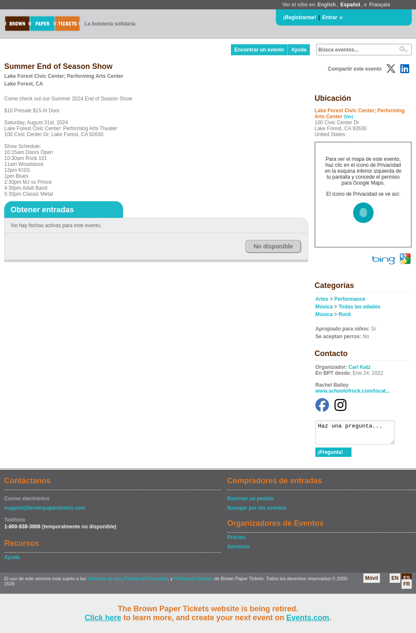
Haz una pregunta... (359, 434)
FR (406, 588)
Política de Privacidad (146, 582)
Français (379, 5)
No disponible (273, 246)
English (327, 5)
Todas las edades (359, 307)
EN (395, 582)
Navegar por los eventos (256, 512)
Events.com (308, 617)
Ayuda (298, 50)
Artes (322, 299)
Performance (349, 299)
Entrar (329, 17)
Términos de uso (104, 582)
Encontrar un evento (259, 50)
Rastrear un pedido (250, 502)
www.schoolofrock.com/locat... (352, 391)
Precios (236, 541)
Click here (102, 617)
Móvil (371, 582)
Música (324, 307)
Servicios (238, 550)
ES (406, 582)
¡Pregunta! (330, 456)
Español (350, 5)
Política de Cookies (193, 582)
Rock (344, 314)
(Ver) (348, 116)
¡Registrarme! (299, 17)
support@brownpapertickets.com (44, 512)
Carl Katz (360, 367)
